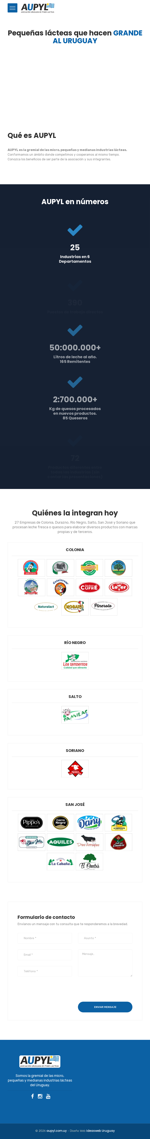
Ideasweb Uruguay (100, 1131)
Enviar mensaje (105, 1007)
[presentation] (107, 990)
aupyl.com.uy (56, 1131)
